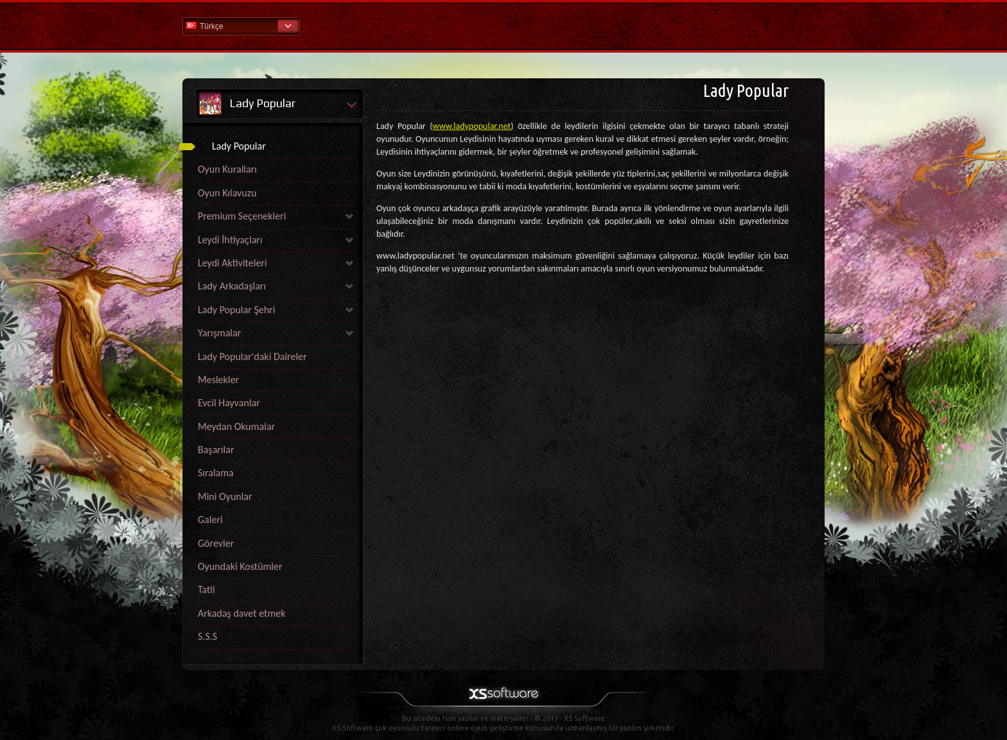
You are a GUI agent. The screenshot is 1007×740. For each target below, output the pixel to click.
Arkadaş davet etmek (241, 613)
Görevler (216, 543)
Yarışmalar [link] (219, 333)
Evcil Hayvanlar (229, 403)
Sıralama (216, 473)
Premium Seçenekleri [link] (242, 216)
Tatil (206, 589)
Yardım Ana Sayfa (503, 25)
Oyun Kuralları (227, 169)
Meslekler (218, 380)
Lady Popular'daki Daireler (252, 356)
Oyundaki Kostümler (240, 566)
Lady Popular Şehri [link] (236, 310)
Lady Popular (239, 146)
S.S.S (207, 636)
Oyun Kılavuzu (227, 193)
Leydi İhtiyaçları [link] (230, 240)
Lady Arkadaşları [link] (232, 286)
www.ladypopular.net (472, 126)
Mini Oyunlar (225, 496)
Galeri (210, 519)
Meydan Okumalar (236, 426)
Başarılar (216, 449)
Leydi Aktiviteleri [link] (232, 263)
